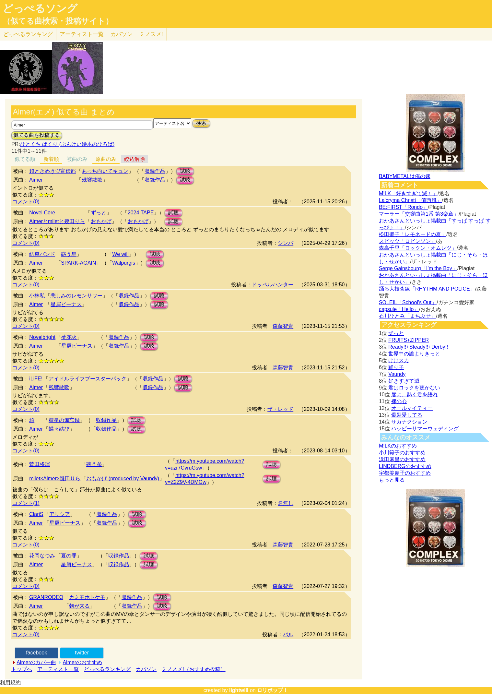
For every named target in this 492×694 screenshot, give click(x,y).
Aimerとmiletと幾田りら (57, 221)
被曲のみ (77, 159)
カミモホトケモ (87, 597)
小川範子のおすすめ (402, 452)
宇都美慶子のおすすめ (405, 473)
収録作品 (155, 171)
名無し (285, 503)
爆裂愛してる (406, 415)
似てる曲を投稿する (36, 135)
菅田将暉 (39, 464)
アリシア (59, 514)
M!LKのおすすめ (398, 446)
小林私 (37, 295)
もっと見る (392, 480)
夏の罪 (68, 555)
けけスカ (398, 360)
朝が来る (79, 606)
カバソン (122, 34)
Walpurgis (123, 263)
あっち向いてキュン (105, 171)
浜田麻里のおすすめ (402, 459)
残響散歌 (92, 180)
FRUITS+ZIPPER (408, 340)
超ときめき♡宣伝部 (52, 171)
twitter (82, 652)
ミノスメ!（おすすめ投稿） (193, 669)
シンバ (285, 243)
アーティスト (82, 34)
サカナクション (409, 422)
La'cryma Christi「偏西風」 (410, 200)
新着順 (51, 159)
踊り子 (396, 367)
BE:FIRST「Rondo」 (403, 207)
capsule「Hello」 (399, 309)
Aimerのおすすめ (82, 662)
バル (288, 634)
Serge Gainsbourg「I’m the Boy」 (418, 268)
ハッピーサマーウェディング (425, 428)
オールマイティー (412, 408)
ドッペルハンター (272, 284)
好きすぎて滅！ (406, 381)
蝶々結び (59, 429)
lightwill (239, 690)
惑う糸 (94, 464)
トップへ (21, 669)
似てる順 (25, 159)
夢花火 (69, 337)
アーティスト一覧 (58, 669)
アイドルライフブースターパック (87, 378)
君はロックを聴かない (414, 387)
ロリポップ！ (272, 690)
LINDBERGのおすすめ (405, 466)
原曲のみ (106, 159)
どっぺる (28, 34)
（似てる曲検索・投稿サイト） (58, 21)
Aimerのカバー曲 (36, 662)
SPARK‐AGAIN (78, 263)
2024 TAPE (141, 212)
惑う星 (68, 254)
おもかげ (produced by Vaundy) (122, 478)
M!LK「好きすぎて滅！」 (408, 193)
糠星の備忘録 (64, 420)
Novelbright (42, 337)
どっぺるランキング (107, 669)
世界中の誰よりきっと (414, 353)
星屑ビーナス (66, 304)
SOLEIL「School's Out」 (408, 302)
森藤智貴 (283, 326)
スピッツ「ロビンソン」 (407, 241)
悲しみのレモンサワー (76, 295)
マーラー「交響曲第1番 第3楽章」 (419, 214)
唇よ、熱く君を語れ (414, 394)
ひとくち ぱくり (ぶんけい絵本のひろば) (67, 144)
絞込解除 (134, 159)
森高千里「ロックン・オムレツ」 (418, 248)
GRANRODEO (46, 597)
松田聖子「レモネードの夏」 (412, 234)
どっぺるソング (40, 8)
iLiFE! (35, 378)
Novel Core (42, 212)
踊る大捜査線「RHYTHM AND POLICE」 (427, 289)
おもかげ (101, 221)
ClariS (36, 514)
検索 (201, 123)
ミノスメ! (151, 34)
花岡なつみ (42, 555)
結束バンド (42, 254)
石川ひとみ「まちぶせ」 (407, 316)
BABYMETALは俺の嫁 (404, 176)
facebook (36, 652)
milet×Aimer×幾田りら (54, 478)
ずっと (98, 212)
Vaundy (396, 374)
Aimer (36, 180)
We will (120, 254)
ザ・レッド (280, 409)
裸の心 (399, 401)
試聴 (185, 171)
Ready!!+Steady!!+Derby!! (418, 347)
